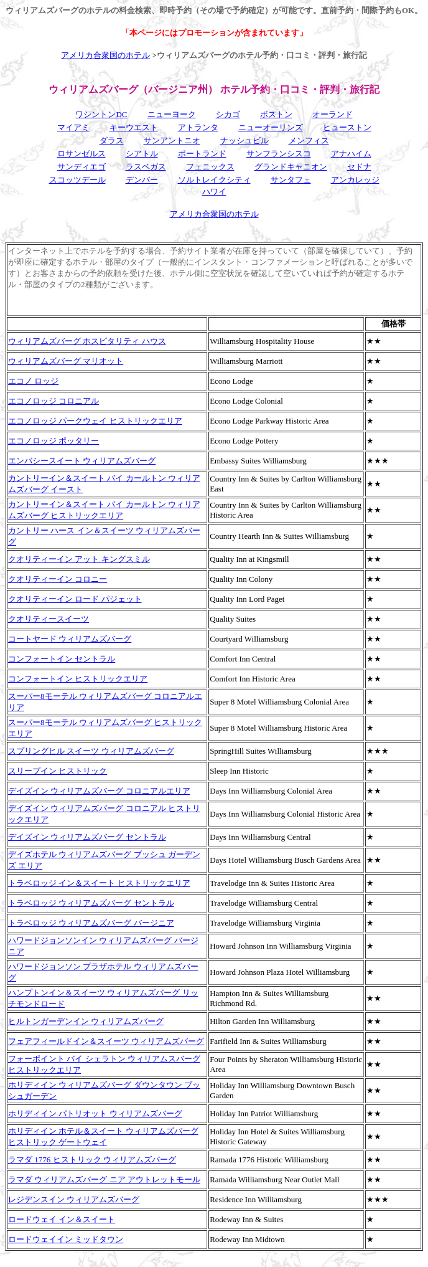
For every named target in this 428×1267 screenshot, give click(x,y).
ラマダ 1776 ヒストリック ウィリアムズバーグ (92, 1159)
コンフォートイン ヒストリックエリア (77, 678)
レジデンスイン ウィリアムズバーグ (73, 1199)
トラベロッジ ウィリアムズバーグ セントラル (91, 903)
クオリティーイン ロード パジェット (75, 599)
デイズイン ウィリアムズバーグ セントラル (87, 837)
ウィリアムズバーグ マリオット (65, 361)
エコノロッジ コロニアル (53, 401)
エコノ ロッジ (33, 381)
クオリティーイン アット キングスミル (79, 559)
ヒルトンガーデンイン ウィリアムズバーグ (86, 1021)
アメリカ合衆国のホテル (105, 55)
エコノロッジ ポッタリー (53, 440)
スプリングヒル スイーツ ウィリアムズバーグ (91, 751)
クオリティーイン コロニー (57, 579)
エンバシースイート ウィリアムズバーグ (82, 460)
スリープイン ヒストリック (57, 771)
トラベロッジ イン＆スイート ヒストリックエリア (99, 883)
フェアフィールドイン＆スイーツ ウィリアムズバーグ (106, 1041)
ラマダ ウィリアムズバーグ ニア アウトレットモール (104, 1179)
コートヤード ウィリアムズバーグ (69, 638)
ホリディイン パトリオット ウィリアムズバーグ (95, 1113)
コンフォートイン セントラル (61, 658)
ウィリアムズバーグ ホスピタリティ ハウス (87, 341)
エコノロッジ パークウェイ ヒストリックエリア (95, 420)
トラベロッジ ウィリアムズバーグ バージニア (91, 923)
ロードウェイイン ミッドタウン (65, 1239)
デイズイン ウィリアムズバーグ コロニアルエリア (99, 790)
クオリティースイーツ (48, 619)
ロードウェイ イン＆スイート (61, 1219)
